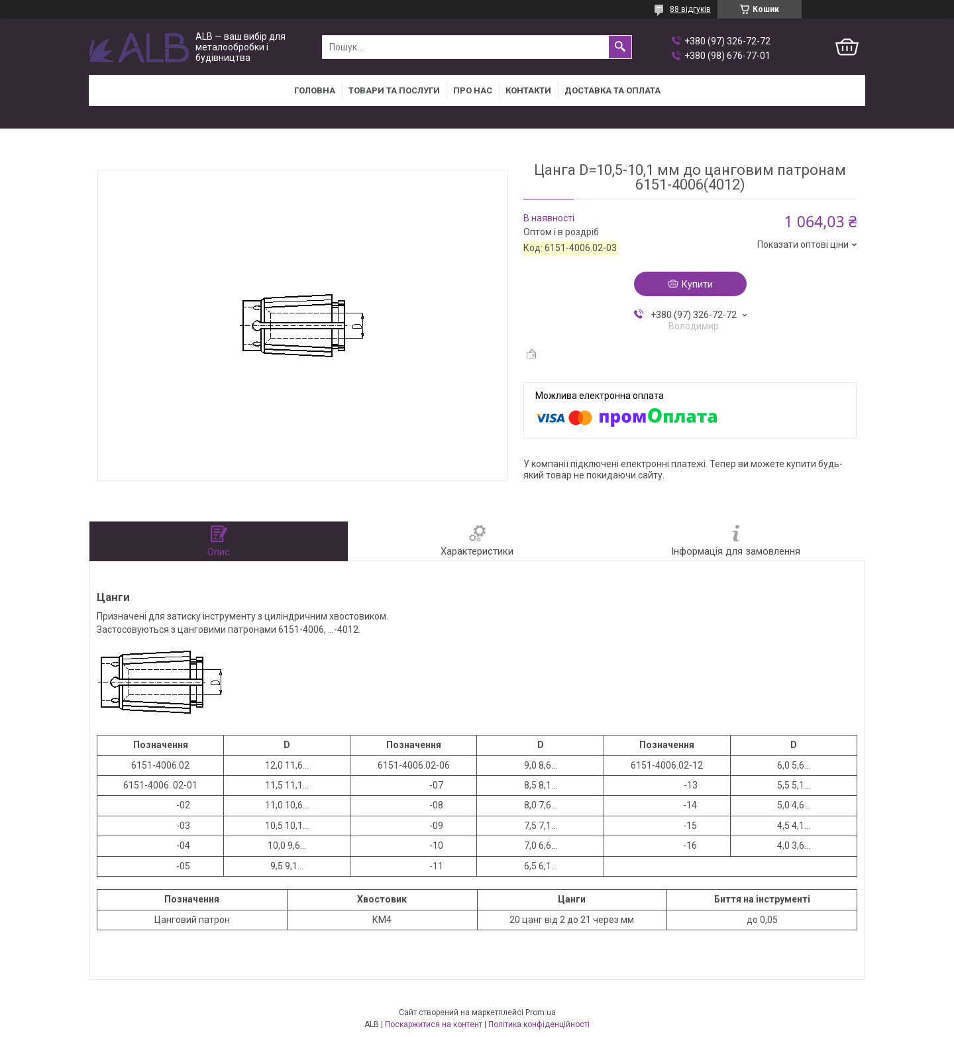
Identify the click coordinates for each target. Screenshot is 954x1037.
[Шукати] (620, 47)
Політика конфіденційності (539, 1024)
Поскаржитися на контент (433, 1024)
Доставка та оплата (612, 90)
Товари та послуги (394, 90)
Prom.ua (540, 1012)
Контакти (528, 90)
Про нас (472, 90)
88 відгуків (690, 9)
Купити (697, 284)
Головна (314, 90)
